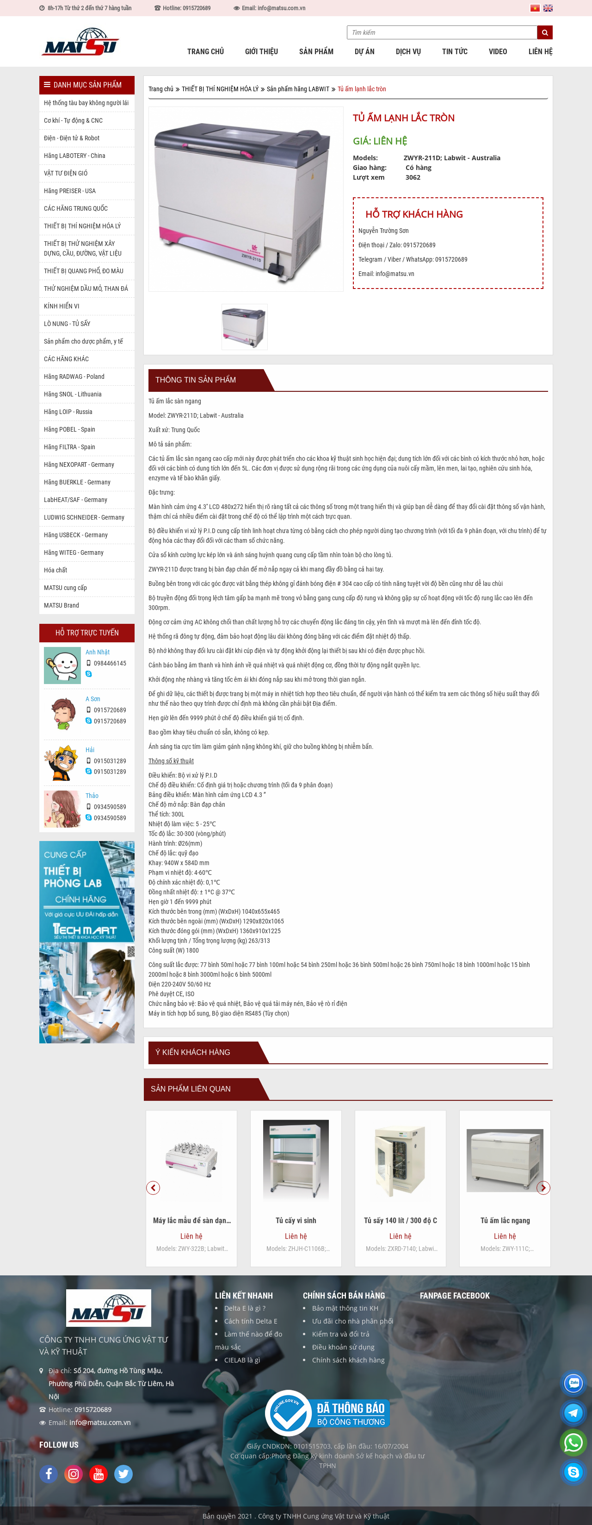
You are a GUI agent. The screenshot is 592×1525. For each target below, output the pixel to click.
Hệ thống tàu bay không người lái (86, 103)
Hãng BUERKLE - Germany (77, 482)
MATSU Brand (61, 605)
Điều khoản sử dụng (343, 1355)
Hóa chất (55, 570)
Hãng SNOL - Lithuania (73, 394)
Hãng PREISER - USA (70, 191)
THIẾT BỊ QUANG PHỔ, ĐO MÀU (83, 271)
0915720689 (106, 718)
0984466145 (106, 672)
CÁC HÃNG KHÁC (66, 359)
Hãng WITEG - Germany (74, 552)
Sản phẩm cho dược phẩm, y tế (83, 341)
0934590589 (106, 815)
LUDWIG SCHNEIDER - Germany (84, 517)
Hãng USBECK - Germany (76, 535)
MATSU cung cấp (65, 587)
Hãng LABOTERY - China (74, 155)
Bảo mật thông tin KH (345, 1316)
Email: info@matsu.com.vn (273, 8)
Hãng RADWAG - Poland (74, 376)
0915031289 (106, 769)
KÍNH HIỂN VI (62, 306)
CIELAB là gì (242, 1368)
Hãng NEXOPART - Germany (79, 464)
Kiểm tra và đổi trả (341, 1342)
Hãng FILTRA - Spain (69, 447)
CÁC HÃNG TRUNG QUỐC (76, 208)
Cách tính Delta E (251, 1329)
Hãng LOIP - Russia (68, 411)
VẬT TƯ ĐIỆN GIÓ (65, 173)
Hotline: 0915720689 (186, 8)
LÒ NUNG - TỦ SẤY (67, 323)
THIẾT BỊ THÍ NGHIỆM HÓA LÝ (82, 226)
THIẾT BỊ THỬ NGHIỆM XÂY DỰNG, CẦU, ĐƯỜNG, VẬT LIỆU (83, 248)
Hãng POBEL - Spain (69, 429)
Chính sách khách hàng (348, 1368)
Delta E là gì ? (244, 1316)
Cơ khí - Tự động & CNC (73, 120)
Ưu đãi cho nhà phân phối (353, 1329)
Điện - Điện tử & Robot (71, 138)
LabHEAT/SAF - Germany (75, 499)
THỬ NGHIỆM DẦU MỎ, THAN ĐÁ (86, 288)
